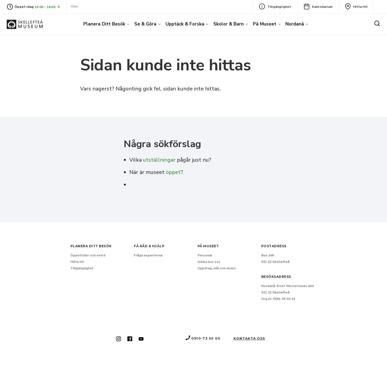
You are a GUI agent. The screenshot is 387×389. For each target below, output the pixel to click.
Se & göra (145, 24)
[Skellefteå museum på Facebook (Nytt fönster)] (129, 339)
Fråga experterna (148, 255)
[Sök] (377, 23)
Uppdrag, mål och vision (216, 268)
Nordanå (294, 24)
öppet (173, 172)
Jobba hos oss (209, 262)
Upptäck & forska (185, 24)
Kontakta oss (249, 338)
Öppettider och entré (88, 255)
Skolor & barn (228, 24)
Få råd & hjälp (149, 246)
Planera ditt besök (104, 24)
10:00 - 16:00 (47, 7)
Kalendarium (317, 6)
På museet (264, 24)
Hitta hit (356, 6)
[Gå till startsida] (25, 24)
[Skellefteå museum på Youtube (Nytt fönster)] (141, 339)
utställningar (159, 159)
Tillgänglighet (275, 6)
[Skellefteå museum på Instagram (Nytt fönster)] (118, 339)
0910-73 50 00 (202, 338)
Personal (205, 255)
